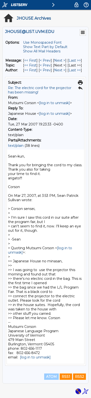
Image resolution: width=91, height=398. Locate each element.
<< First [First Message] (30, 60)
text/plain (16, 145)
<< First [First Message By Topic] (30, 65)
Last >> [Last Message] (75, 60)
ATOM (51, 376)
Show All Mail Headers (41, 51)
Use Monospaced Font (42, 42)
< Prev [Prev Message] (45, 60)
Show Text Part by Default (45, 47)
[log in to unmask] (54, 103)
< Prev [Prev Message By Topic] (45, 65)
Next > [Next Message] (59, 60)
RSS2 (79, 376)
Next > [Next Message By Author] (59, 70)
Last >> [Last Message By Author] (75, 70)
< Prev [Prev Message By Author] (45, 70)
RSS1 (66, 376)
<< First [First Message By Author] (30, 70)
